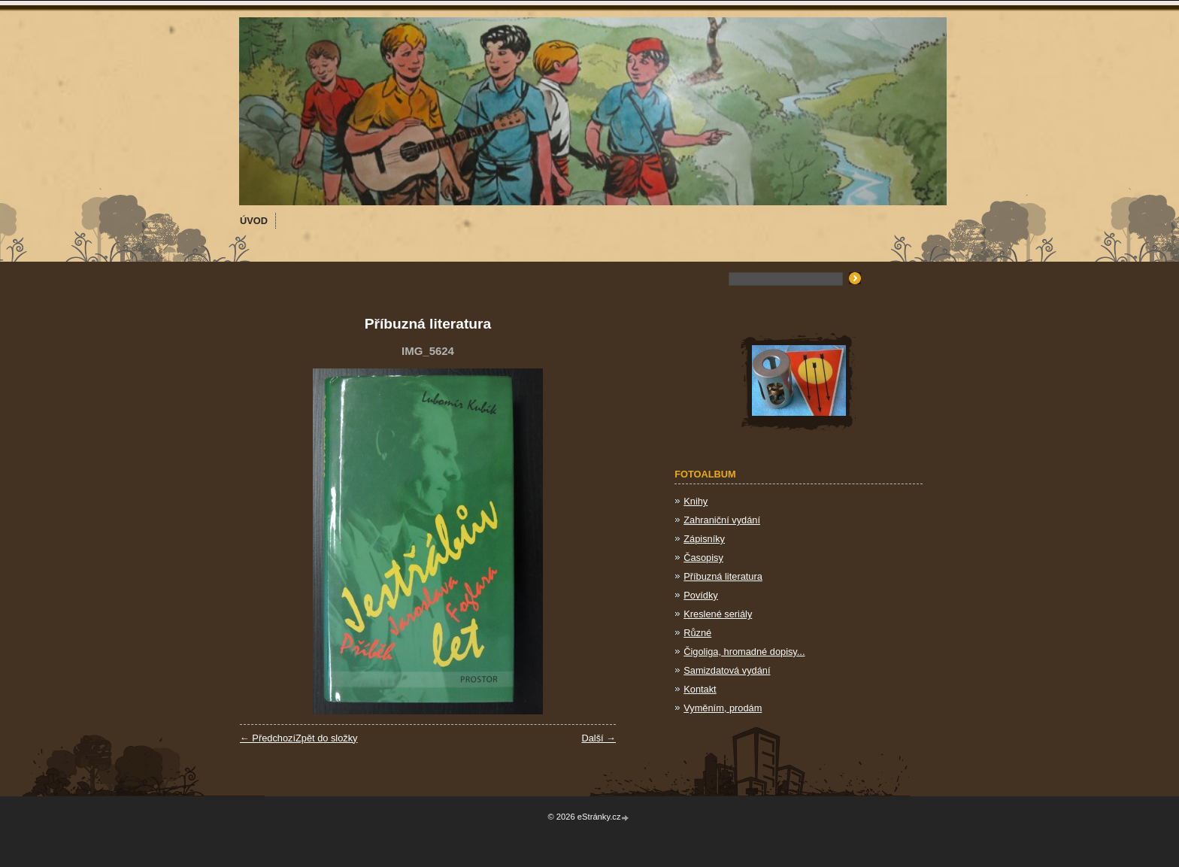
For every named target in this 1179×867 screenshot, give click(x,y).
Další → (598, 738)
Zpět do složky (327, 738)
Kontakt (699, 689)
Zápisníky (704, 538)
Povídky (700, 595)
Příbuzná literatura (722, 576)
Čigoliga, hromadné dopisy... (744, 651)
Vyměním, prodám (722, 708)
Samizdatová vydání (726, 670)
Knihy (695, 501)
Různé (697, 632)
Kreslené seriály (717, 614)
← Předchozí (268, 738)
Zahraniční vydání (721, 520)
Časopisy (703, 557)
